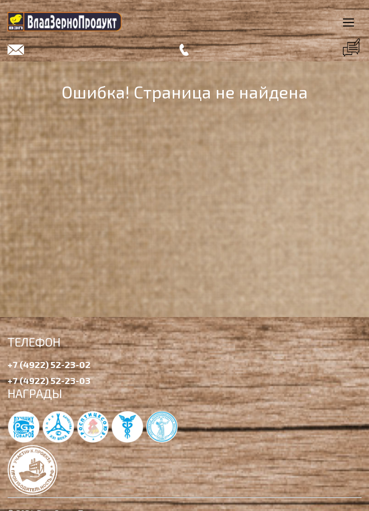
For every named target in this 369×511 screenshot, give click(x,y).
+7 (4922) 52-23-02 (49, 364)
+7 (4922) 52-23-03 (49, 380)
